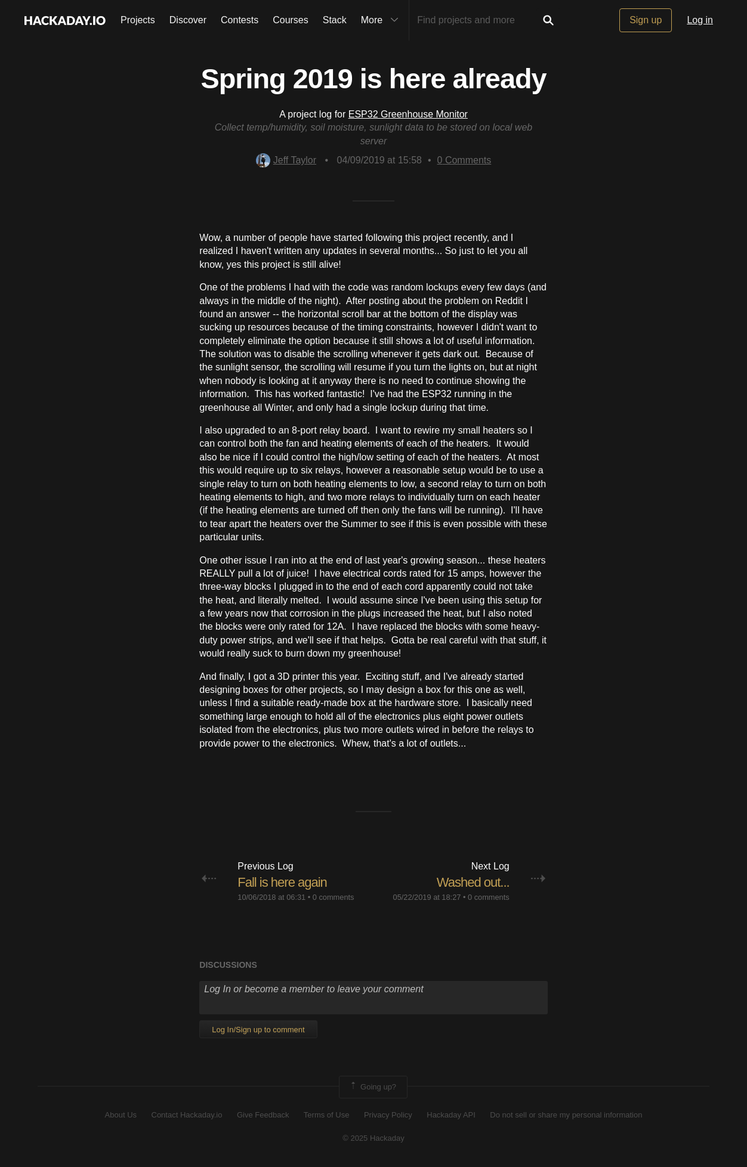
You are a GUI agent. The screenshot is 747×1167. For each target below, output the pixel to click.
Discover (187, 20)
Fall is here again (282, 882)
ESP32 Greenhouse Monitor (408, 114)
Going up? (372, 1087)
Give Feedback (263, 1114)
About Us (121, 1114)
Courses (290, 20)
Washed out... (473, 882)
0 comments (333, 897)
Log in (700, 20)
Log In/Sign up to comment (258, 1029)
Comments (464, 160)
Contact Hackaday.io (187, 1114)
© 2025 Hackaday (373, 1138)
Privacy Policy (388, 1114)
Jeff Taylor (286, 160)
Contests (239, 20)
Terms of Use (327, 1114)
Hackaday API (451, 1114)
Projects (138, 20)
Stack (335, 20)
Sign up (645, 20)
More (382, 20)
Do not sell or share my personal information (566, 1114)
